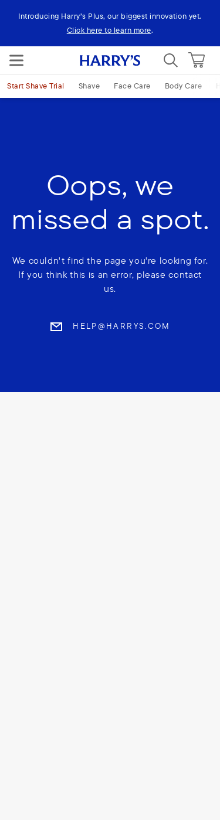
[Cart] (196, 60)
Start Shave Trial (36, 85)
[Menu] (16, 60)
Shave (89, 85)
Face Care (132, 85)
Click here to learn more (109, 30)
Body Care (183, 85)
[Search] (170, 60)
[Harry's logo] (110, 60)
